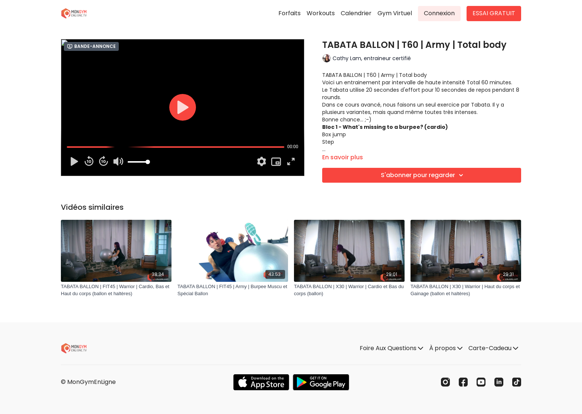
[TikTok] (516, 382)
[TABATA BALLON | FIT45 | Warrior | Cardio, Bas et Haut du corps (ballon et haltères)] (116, 290)
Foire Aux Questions (391, 348)
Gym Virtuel (394, 13)
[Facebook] (463, 382)
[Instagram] (445, 382)
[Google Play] (321, 382)
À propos (445, 348)
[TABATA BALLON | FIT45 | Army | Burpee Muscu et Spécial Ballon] (232, 290)
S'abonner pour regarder (423, 175)
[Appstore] (261, 382)
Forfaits (289, 13)
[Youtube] (481, 382)
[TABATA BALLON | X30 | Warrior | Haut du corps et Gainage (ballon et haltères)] (466, 290)
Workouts (321, 13)
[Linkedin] (498, 382)
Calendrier (356, 13)
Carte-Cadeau (493, 348)
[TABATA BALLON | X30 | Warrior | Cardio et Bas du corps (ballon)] (349, 290)
